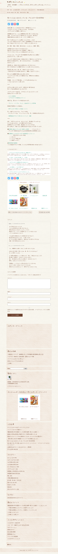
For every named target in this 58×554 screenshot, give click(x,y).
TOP (8, 9)
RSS (9, 546)
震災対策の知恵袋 (12, 143)
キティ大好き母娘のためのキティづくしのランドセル (20, 212)
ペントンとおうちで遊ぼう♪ (14, 431)
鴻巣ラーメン (44, 208)
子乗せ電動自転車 (40, 9)
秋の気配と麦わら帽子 (44, 212)
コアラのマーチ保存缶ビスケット (17, 97)
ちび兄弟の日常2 (16, 9)
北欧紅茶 (44, 195)
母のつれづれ (23, 12)
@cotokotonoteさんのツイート (15, 499)
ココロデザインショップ (13, 540)
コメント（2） (33, 20)
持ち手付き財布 (13, 195)
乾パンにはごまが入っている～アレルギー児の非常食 (21, 442)
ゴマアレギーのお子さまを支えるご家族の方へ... (20, 152)
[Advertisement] (29, 339)
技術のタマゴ (10, 531)
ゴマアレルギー (24, 9)
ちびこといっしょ (15, 2)
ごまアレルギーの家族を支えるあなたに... (19, 162)
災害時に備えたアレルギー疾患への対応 (19, 129)
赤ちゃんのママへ (32, 9)
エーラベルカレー (23, 208)
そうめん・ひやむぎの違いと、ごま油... (18, 157)
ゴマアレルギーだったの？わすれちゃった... (19, 171)
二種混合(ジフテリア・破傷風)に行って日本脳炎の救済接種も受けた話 (25, 356)
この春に (9, 365)
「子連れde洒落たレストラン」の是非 (17, 509)
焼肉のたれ (34, 208)
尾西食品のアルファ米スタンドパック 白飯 (20, 116)
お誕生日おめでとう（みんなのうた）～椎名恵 (19, 448)
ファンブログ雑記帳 (12, 538)
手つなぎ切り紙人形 (12, 451)
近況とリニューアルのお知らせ (15, 362)
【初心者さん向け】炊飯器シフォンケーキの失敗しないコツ (22, 440)
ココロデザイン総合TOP (13, 524)
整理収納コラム (11, 536)
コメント (9, 278)
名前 (8, 293)
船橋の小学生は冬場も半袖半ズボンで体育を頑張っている (22, 436)
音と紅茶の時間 (11, 533)
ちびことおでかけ (12, 461)
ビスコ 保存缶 (12, 96)
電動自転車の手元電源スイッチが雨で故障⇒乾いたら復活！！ (23, 433)
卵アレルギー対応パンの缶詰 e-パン (18, 108)
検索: (8, 370)
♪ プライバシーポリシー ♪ (14, 388)
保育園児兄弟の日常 (12, 475)
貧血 (28, 12)
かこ (10, 245)
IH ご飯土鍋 (24, 195)
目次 (11, 9)
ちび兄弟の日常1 (11, 464)
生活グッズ (10, 486)
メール (9, 298)
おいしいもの (10, 459)
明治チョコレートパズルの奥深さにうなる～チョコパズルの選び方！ (25, 438)
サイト (9, 304)
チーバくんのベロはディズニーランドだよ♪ (18, 429)
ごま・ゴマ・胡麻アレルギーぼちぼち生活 (18, 527)
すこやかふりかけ (13, 208)
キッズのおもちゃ (12, 468)
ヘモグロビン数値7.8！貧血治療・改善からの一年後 (20, 358)
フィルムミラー (34, 195)
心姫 (10, 223)
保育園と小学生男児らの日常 (14, 473)
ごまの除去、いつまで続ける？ (16, 167)
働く (18, 12)
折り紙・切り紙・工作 (11, 12)
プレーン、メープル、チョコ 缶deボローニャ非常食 (22, 103)
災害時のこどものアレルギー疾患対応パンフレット (22, 133)
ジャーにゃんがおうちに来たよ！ (15, 360)
